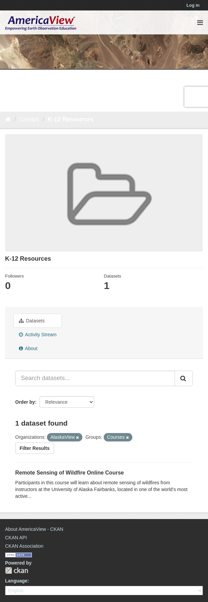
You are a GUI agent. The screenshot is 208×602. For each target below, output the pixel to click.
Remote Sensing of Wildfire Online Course (69, 473)
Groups (29, 119)
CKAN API (16, 537)
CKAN (16, 570)
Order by (25, 402)
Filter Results (35, 448)
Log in (193, 5)
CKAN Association (24, 546)
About (28, 348)
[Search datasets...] (95, 378)
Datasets (32, 320)
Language (16, 580)
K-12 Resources (71, 119)
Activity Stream (37, 334)
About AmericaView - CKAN (34, 529)
